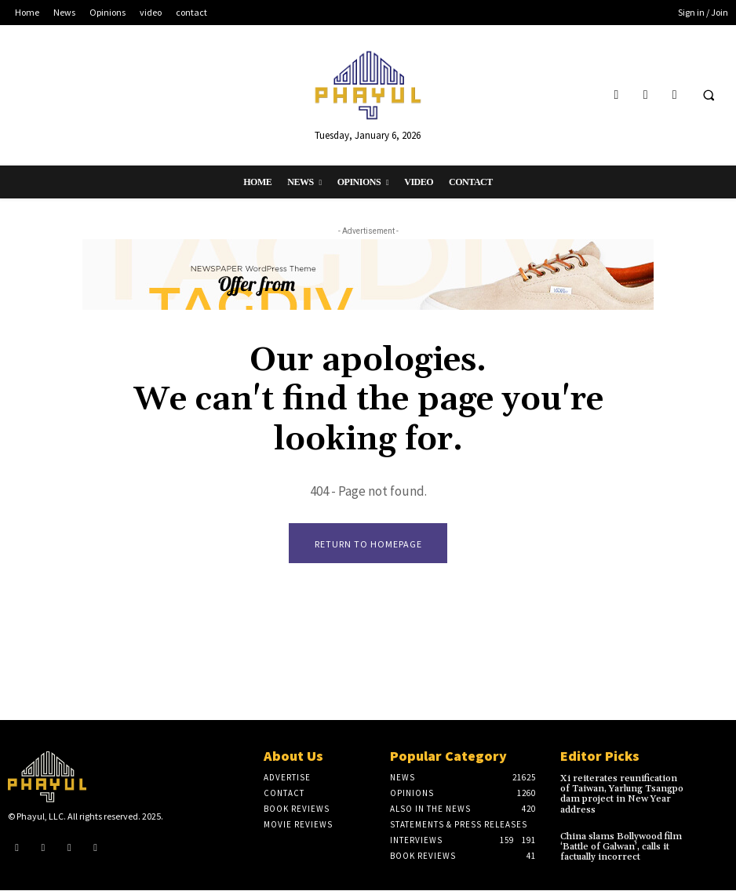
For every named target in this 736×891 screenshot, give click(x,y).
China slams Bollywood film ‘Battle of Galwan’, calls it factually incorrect (621, 847)
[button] (708, 95)
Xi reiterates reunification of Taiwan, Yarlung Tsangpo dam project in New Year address (621, 794)
